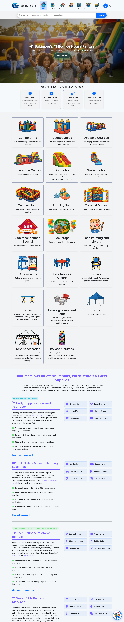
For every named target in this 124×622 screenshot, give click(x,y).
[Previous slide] (4, 51)
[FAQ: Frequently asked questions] (77, 6)
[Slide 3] (60, 81)
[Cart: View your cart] (95, 6)
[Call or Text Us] (105, 6)
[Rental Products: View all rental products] (51, 6)
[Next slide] (120, 51)
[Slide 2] (57, 81)
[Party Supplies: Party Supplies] (86, 6)
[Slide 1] (55, 81)
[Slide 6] (66, 81)
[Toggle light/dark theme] (110, 6)
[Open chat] (117, 615)
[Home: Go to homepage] (42, 5)
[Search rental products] (59, 15)
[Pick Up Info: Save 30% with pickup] (61, 6)
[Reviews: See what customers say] (69, 6)
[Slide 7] (68, 81)
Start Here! (62, 56)
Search (101, 15)
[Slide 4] (62, 81)
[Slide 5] (64, 81)
